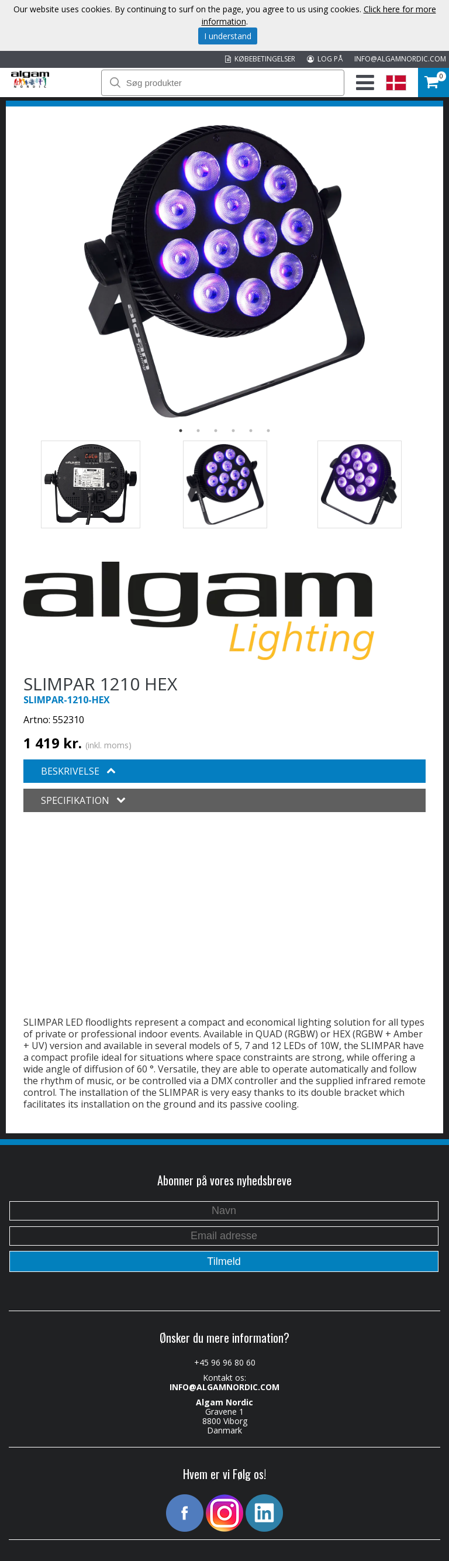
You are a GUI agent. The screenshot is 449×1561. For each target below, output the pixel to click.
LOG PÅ (325, 59)
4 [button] (233, 430)
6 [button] (268, 430)
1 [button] (180, 430)
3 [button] (216, 430)
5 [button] (251, 430)
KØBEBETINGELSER (260, 59)
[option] (224, 271)
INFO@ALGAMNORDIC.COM (400, 59)
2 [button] (198, 430)
